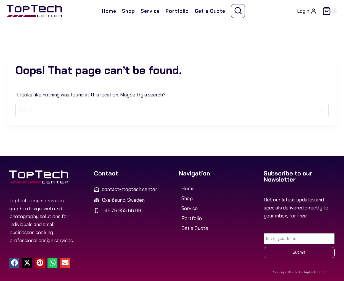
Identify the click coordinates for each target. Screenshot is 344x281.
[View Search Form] (238, 11)
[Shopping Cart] (329, 11)
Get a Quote (210, 11)
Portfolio (177, 11)
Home (109, 11)
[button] (14, 263)
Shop (128, 11)
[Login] (307, 11)
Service (150, 11)
